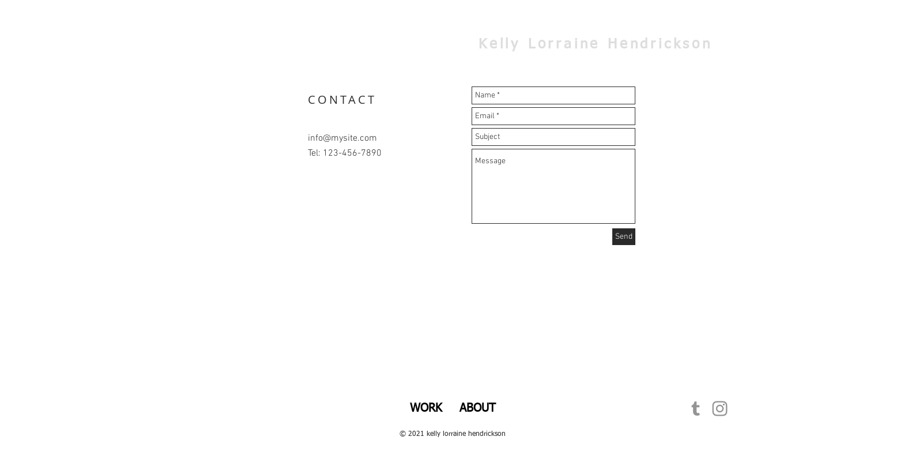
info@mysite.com (342, 138)
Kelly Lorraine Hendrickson (596, 44)
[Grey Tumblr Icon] (695, 408)
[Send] (623, 236)
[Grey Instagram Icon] (720, 408)
